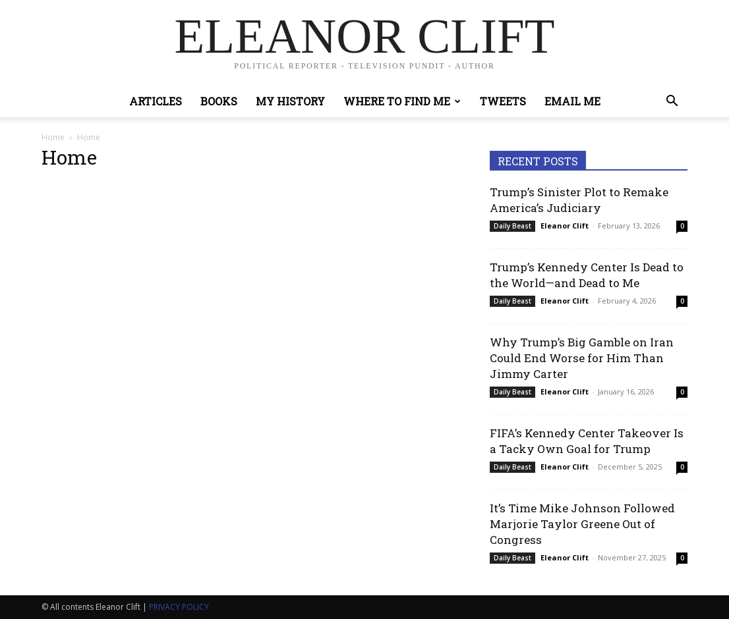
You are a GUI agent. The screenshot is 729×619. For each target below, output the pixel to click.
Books (218, 101)
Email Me (572, 101)
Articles (155, 101)
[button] (671, 102)
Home (53, 137)
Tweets (503, 101)
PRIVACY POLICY (179, 606)
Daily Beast (512, 225)
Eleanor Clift (564, 225)
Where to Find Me (402, 101)
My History (290, 101)
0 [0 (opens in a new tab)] (682, 225)
